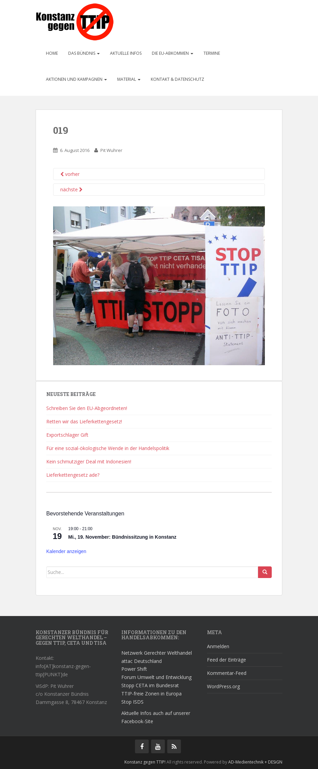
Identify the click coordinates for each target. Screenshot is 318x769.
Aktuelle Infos (126, 53)
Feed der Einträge (226, 659)
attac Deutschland (141, 661)
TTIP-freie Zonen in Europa (151, 693)
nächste (71, 189)
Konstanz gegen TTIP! (145, 762)
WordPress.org (223, 686)
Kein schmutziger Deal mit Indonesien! (88, 461)
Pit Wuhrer (111, 150)
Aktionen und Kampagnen (76, 79)
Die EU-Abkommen (172, 53)
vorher (70, 174)
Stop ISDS (132, 701)
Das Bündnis (84, 53)
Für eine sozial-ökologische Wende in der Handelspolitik (107, 448)
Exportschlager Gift (67, 435)
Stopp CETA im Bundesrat (150, 685)
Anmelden (218, 646)
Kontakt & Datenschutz (177, 79)
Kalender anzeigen (66, 551)
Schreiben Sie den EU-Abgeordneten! (86, 408)
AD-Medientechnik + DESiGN (255, 762)
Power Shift (134, 669)
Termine (212, 53)
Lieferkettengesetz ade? (72, 475)
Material (128, 79)
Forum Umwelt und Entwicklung (156, 677)
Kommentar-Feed (226, 673)
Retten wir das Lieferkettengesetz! (84, 421)
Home (52, 53)
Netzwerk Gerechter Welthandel (156, 653)
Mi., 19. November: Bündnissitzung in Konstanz (122, 537)
